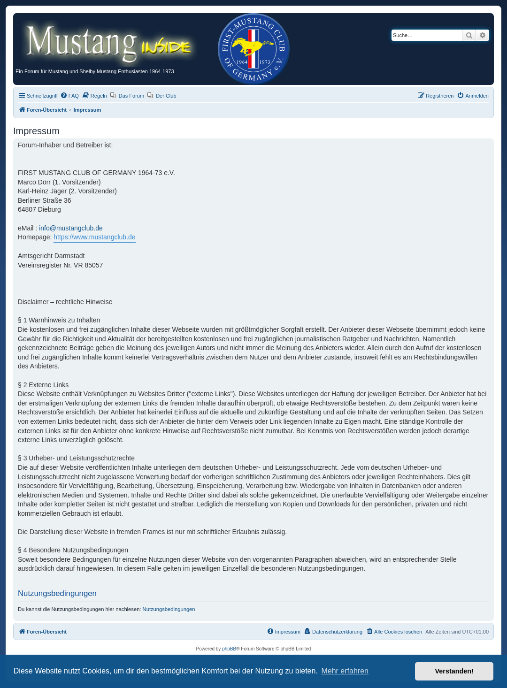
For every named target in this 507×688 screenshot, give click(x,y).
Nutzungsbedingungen (169, 609)
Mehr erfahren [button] (345, 671)
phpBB (229, 648)
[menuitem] (69, 95)
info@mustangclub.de (71, 228)
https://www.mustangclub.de (94, 237)
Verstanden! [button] (454, 671)
